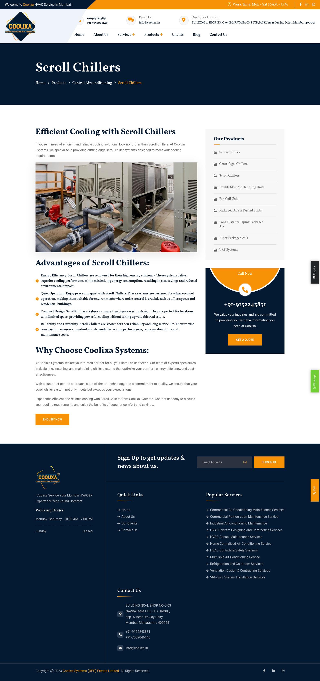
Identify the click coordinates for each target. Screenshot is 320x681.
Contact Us (218, 34)
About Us (100, 34)
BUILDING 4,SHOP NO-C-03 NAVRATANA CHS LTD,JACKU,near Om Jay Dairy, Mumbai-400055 (253, 23)
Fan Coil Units (229, 199)
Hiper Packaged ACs (233, 238)
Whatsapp (314, 381)
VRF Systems (228, 250)
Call (314, 490)
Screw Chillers (229, 152)
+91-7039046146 (97, 23)
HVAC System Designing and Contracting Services (246, 530)
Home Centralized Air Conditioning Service (240, 544)
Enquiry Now (52, 419)
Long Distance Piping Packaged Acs (241, 224)
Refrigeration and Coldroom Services (236, 564)
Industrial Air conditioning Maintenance (238, 523)
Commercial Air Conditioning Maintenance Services (247, 510)
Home (40, 83)
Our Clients (129, 523)
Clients (178, 34)
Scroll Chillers (229, 175)
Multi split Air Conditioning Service (235, 557)
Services (124, 34)
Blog (196, 34)
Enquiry (314, 272)
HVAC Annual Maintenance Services (236, 537)
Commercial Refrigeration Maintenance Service (244, 517)
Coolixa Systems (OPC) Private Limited (91, 671)
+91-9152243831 (96, 18)
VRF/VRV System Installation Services (237, 577)
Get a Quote (245, 339)
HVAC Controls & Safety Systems (234, 550)
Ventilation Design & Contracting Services (240, 571)
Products (151, 34)
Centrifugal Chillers (233, 164)
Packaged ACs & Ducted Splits (240, 210)
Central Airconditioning (92, 83)
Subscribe (269, 462)
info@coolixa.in (149, 23)
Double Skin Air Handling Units (241, 187)
